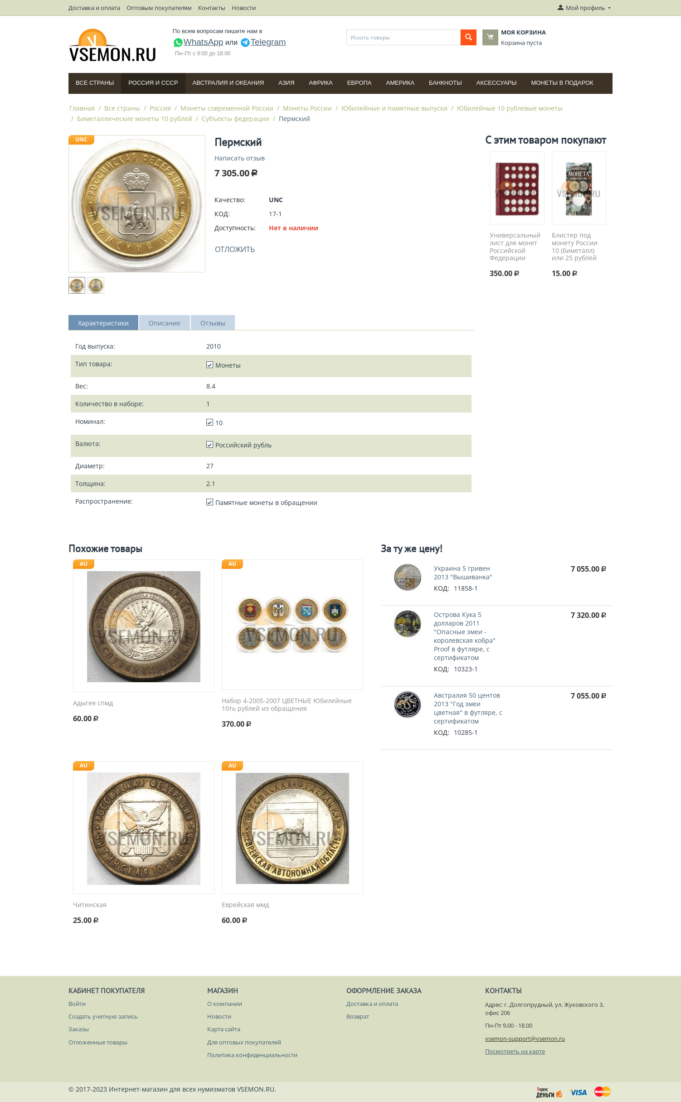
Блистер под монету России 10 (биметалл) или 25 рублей (575, 247)
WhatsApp (198, 42)
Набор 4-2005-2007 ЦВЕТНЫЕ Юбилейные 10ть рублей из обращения (287, 705)
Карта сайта (223, 1029)
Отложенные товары (97, 1042)
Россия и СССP (153, 82)
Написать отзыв (239, 158)
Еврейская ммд (245, 905)
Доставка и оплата (94, 8)
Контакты (211, 8)
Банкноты (445, 82)
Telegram (263, 42)
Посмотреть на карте (515, 1051)
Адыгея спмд (93, 703)
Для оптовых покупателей (244, 1042)
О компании (224, 1004)
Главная (82, 108)
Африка (320, 82)
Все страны (95, 82)
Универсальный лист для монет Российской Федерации (515, 247)
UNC (81, 139)
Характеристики (103, 323)
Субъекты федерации (235, 118)
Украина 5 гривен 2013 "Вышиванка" (463, 572)
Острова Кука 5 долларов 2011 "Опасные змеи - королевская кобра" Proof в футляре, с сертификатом (465, 636)
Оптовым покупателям (159, 8)
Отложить (235, 249)
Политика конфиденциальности (252, 1055)
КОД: (222, 213)
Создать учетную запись (103, 1016)
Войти (77, 1004)
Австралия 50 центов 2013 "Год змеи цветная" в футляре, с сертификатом (468, 708)
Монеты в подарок (562, 82)
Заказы (78, 1029)
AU (84, 564)
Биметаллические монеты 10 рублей (134, 118)
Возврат (357, 1016)
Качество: (229, 199)
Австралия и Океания (228, 82)
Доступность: (235, 227)
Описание (164, 323)
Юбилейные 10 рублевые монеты (510, 108)
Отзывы (212, 323)
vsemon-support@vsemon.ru (525, 1038)
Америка (400, 82)
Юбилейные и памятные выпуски (394, 108)
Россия (160, 108)
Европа (359, 82)
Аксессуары (497, 82)
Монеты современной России (226, 108)
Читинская (90, 905)
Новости (244, 8)
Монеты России (307, 108)
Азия (286, 82)
